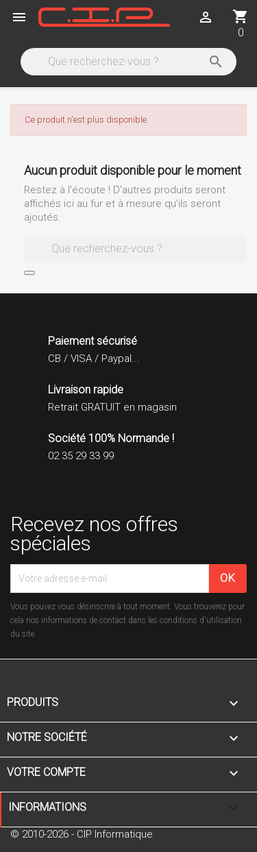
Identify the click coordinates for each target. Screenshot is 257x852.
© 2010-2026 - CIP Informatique (81, 834)
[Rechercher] (127, 61)
